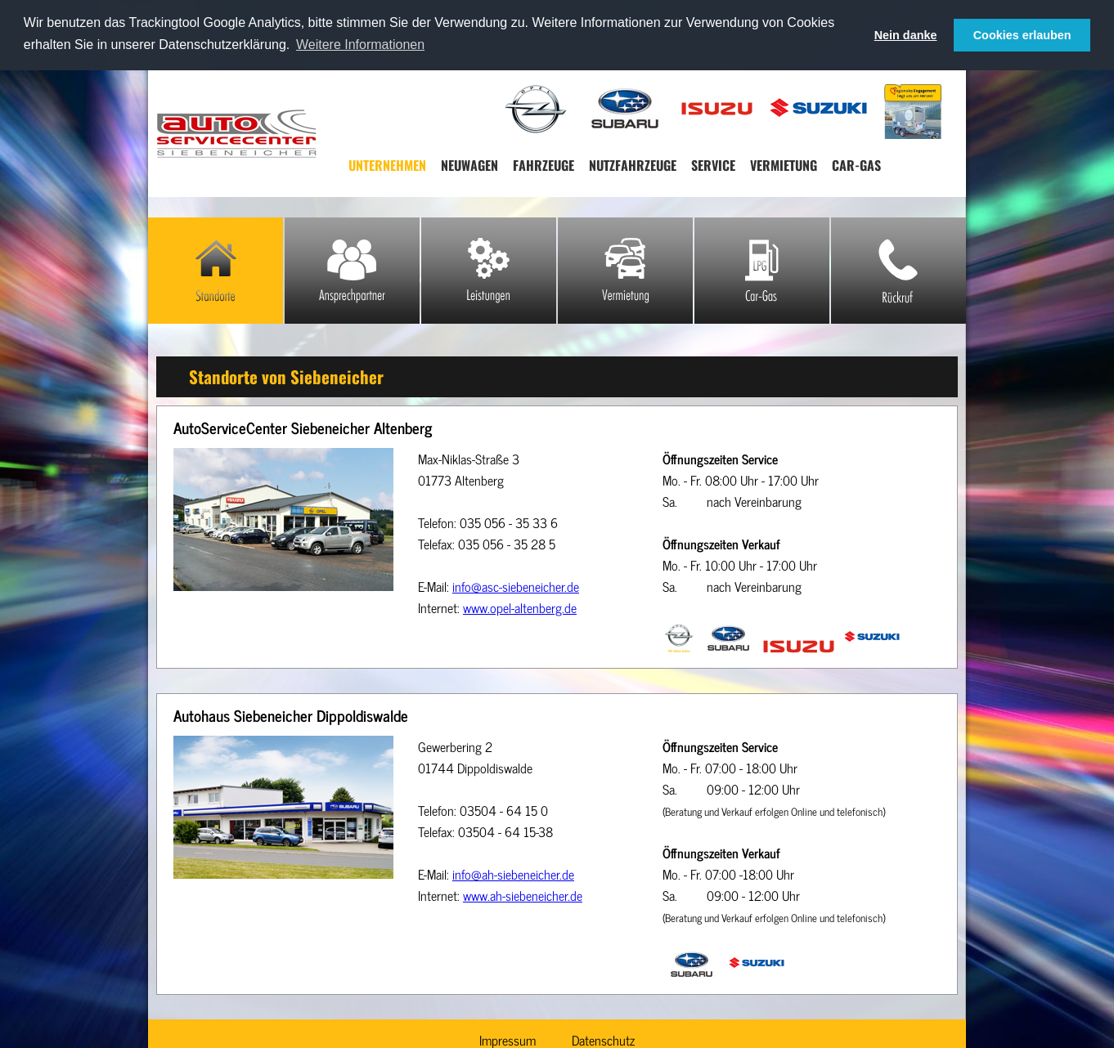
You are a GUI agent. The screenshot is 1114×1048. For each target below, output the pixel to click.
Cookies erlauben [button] (1022, 35)
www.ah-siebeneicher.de (522, 894)
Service (713, 165)
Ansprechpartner (352, 270)
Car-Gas (856, 165)
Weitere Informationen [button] (360, 45)
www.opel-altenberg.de (520, 607)
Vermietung (783, 165)
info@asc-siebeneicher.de (515, 586)
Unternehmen (387, 165)
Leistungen (488, 270)
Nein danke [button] (905, 35)
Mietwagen (625, 270)
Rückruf (898, 270)
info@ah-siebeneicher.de (513, 873)
